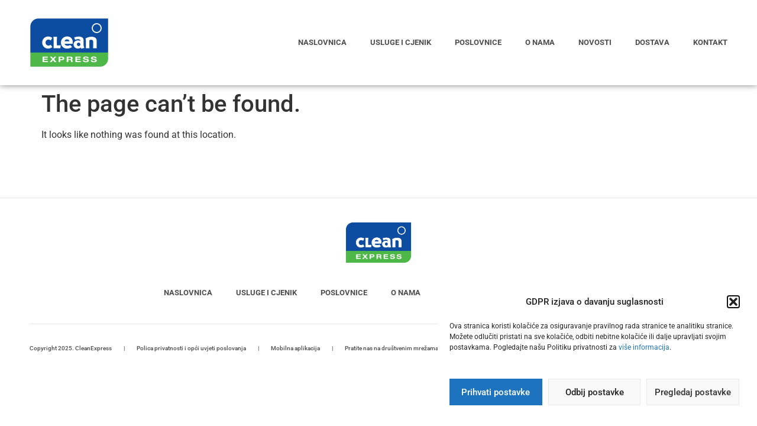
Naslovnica (322, 42)
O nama (540, 42)
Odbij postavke (594, 392)
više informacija (644, 347)
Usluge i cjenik (400, 42)
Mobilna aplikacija (295, 348)
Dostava (652, 42)
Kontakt (710, 42)
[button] (733, 302)
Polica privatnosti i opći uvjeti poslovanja (191, 348)
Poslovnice (478, 42)
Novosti (595, 42)
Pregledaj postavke (693, 392)
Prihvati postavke (495, 392)
